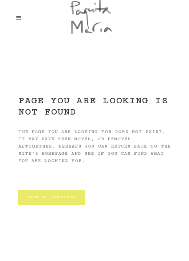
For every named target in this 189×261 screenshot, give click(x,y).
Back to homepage (51, 197)
